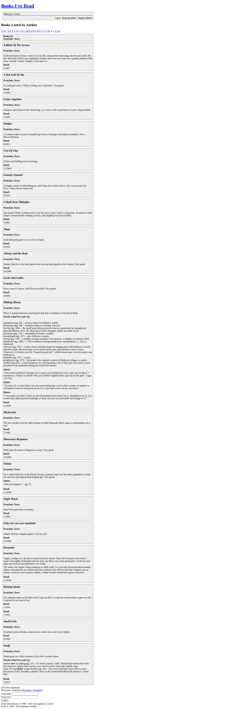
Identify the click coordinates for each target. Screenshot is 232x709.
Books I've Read (17, 5)
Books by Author (69, 18)
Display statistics (85, 18)
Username (6, 694)
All (58, 31)
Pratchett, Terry (12, 50)
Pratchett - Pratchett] (32, 690)
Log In (58, 18)
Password (5, 697)
